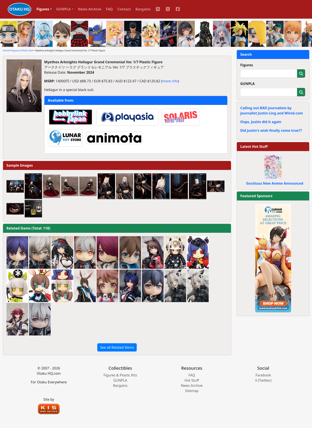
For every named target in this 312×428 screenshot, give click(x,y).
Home (6, 50)
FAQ (109, 9)
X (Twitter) (263, 380)
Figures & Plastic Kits (21, 50)
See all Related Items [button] (117, 347)
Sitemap (191, 390)
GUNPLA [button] (63, 9)
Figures (246, 65)
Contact (124, 9)
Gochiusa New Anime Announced (274, 183)
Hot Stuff (192, 380)
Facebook (263, 375)
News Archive (89, 9)
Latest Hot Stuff (254, 146)
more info (170, 81)
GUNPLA (247, 83)
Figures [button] (42, 9)
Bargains (143, 9)
